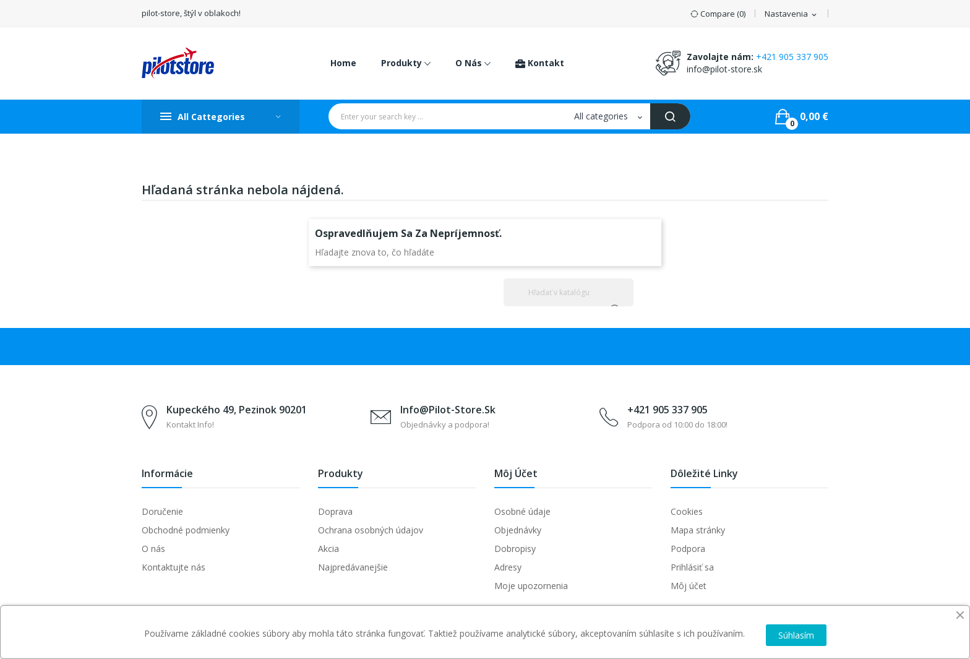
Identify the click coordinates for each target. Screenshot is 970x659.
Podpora (688, 548)
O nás (153, 548)
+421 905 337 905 (792, 56)
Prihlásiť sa (692, 567)
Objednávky (517, 530)
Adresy (507, 567)
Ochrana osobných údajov (370, 530)
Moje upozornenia (531, 586)
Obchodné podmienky (186, 530)
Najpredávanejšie (353, 567)
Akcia (328, 548)
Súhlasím (796, 635)
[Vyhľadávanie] (568, 292)
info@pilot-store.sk (724, 69)
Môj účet (688, 586)
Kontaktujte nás (173, 567)
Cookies (687, 511)
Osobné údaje (522, 511)
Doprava (335, 511)
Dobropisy (515, 548)
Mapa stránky (698, 530)
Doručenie (162, 511)
